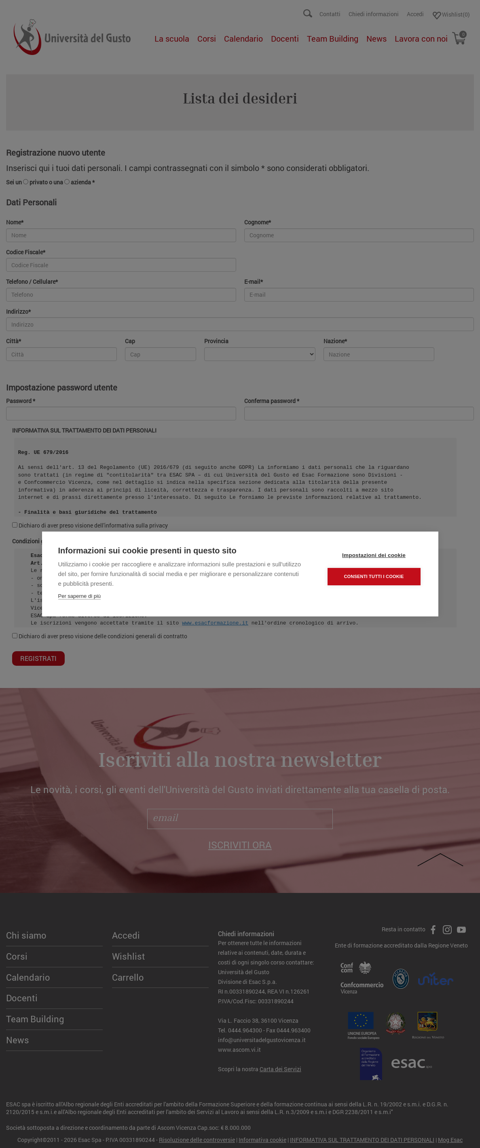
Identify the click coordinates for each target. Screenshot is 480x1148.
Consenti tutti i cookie (374, 576)
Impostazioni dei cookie (374, 555)
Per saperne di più (79, 596)
